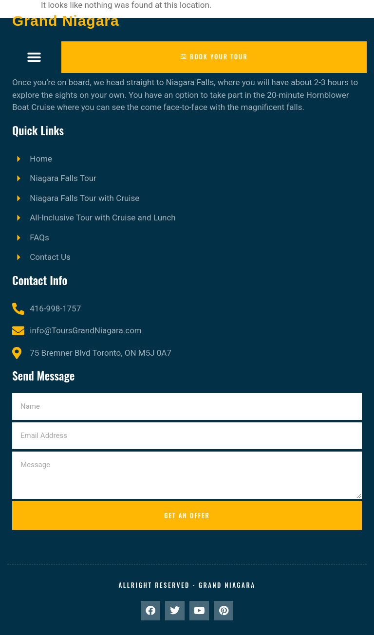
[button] (34, 57)
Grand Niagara (65, 21)
